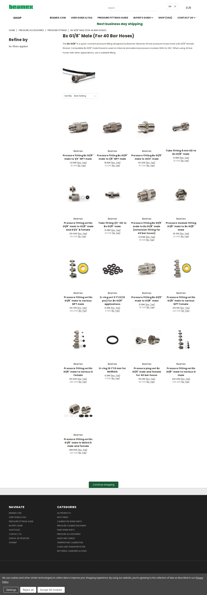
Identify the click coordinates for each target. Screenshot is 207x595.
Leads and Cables (66, 538)
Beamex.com (58, 17)
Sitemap (13, 542)
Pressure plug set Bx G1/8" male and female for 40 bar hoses (146, 372)
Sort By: (68, 95)
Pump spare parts (66, 529)
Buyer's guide (143, 17)
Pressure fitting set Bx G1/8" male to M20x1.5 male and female (78, 443)
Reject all (28, 590)
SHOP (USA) (165, 17)
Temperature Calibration (70, 542)
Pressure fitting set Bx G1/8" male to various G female (78, 372)
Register (24, 538)
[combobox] (171, 6)
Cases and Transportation (71, 546)
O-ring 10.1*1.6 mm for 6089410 (112, 370)
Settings (11, 590)
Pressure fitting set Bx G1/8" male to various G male (181, 372)
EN (169, 6)
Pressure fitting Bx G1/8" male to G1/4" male (146, 157)
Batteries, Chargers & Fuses (72, 551)
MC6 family (62, 517)
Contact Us (186, 17)
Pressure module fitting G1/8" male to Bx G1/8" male (181, 226)
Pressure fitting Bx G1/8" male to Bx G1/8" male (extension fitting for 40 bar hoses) (146, 228)
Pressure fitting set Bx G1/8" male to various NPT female (181, 301)
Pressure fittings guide (113, 17)
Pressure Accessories (69, 534)
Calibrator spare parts (69, 521)
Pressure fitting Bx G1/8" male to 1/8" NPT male (112, 157)
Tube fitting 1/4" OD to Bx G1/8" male (112, 224)
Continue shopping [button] (103, 484)
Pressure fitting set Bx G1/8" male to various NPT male (78, 301)
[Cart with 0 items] (197, 7)
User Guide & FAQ (81, 17)
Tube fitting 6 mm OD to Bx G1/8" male (181, 152)
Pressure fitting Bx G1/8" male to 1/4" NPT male (78, 157)
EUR (188, 8)
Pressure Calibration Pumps (71, 525)
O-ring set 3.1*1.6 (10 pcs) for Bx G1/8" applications (112, 301)
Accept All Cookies (51, 590)
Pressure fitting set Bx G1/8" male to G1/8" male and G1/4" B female (78, 226)
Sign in (12, 538)
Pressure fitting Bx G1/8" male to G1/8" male (146, 299)
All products (64, 513)
